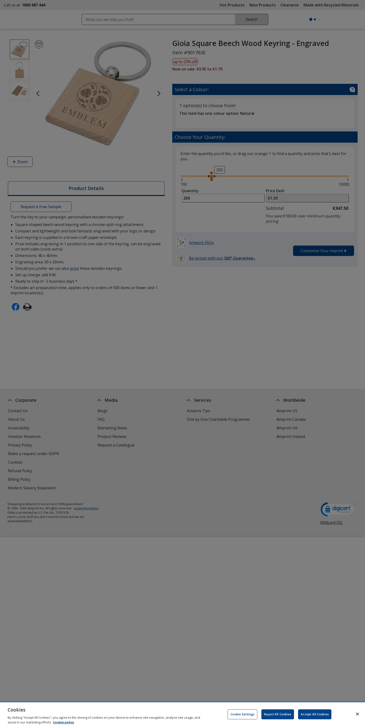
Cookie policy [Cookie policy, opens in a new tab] (63, 724)
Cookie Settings (242, 715)
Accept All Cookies (315, 715)
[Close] (357, 715)
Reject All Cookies (277, 715)
